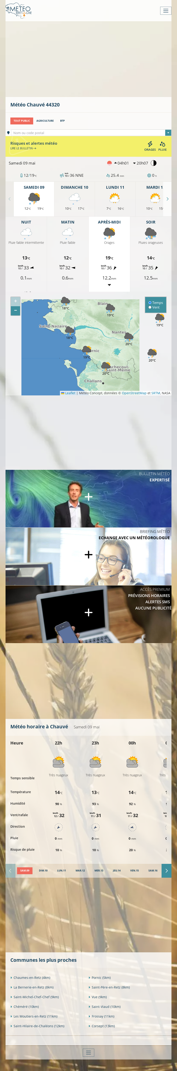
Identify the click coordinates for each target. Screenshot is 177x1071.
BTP (62, 120)
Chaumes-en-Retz (30, 977)
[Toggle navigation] (165, 11)
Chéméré (24, 1006)
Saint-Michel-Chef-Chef (34, 997)
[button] (65, 303)
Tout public (22, 120)
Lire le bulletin (23, 148)
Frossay (101, 1016)
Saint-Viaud (104, 1006)
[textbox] (91, 133)
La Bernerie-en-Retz (31, 987)
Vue (97, 997)
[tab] (24, 870)
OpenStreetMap (134, 393)
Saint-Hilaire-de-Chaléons (37, 1026)
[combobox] (91, 132)
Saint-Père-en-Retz (109, 987)
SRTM (155, 393)
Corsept (101, 1026)
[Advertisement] (93, 58)
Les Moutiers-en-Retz (33, 1016)
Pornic (99, 977)
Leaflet (68, 393)
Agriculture (45, 120)
